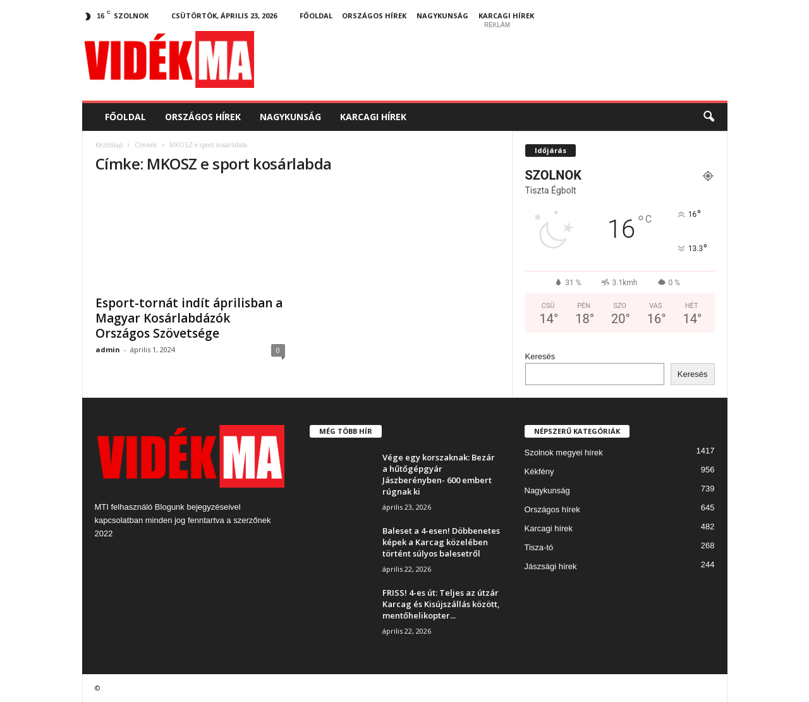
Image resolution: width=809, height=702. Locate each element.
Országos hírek (374, 15)
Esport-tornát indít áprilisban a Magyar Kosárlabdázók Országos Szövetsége (189, 318)
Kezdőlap (109, 144)
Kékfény (539, 471)
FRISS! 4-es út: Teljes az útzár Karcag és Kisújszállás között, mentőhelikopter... (441, 604)
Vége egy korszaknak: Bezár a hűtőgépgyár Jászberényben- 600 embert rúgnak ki (438, 474)
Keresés (540, 356)
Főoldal (316, 15)
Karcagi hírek (506, 15)
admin (107, 349)
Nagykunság (442, 15)
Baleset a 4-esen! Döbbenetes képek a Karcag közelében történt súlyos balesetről (441, 542)
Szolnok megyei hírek (564, 452)
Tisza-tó (539, 547)
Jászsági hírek (551, 566)
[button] (708, 117)
